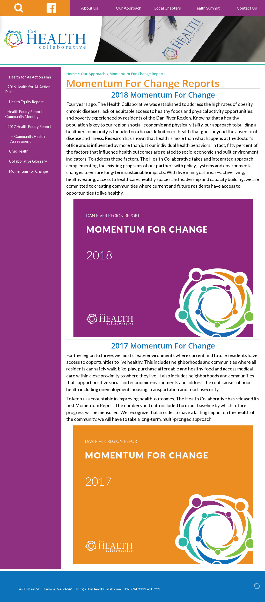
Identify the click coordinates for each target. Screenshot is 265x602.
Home (71, 74)
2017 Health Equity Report (29, 126)
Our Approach (128, 7)
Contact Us (247, 7)
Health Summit (206, 7)
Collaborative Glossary (28, 161)
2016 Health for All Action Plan (27, 89)
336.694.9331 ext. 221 (142, 589)
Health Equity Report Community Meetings (23, 114)
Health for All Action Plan (30, 77)
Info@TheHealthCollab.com (98, 589)
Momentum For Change (28, 171)
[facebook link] (51, 8)
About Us (89, 7)
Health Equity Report (26, 102)
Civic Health (18, 151)
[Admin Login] (252, 586)
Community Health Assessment (27, 139)
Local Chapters (167, 7)
